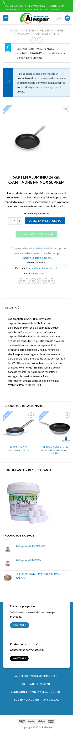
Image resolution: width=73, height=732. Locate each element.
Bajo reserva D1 (41, 273)
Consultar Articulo (38, 233)
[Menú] (6, 18)
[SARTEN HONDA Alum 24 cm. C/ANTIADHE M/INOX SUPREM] (55, 427)
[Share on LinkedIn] (52, 281)
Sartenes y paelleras (37, 30)
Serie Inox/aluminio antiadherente (38, 32)
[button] (36, 235)
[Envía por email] (40, 281)
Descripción (13, 307)
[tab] (36, 307)
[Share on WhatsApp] (21, 281)
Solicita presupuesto (45, 220)
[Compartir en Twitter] (33, 281)
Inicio (13, 30)
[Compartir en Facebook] (27, 281)
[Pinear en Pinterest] (46, 281)
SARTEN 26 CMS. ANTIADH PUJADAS (18, 449)
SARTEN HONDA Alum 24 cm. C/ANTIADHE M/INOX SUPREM (55, 450)
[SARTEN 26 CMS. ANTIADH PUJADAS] (19, 427)
